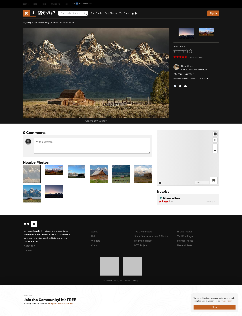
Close (214, 307)
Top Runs (124, 13)
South (71, 22)
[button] (174, 85)
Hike (44, 4)
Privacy (135, 280)
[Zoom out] (215, 150)
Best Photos (111, 13)
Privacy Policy (226, 301)
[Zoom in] (215, 146)
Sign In (213, 13)
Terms (127, 280)
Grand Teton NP (60, 22)
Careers (28, 250)
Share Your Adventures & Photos (151, 236)
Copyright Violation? (95, 120)
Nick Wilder (187, 66)
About (94, 231)
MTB (35, 4)
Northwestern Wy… (41, 22)
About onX (29, 245)
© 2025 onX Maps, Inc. (113, 280)
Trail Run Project (185, 236)
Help (93, 236)
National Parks (184, 245)
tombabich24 (184, 78)
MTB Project (140, 245)
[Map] (188, 157)
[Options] (213, 180)
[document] (215, 303)
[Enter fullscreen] (215, 134)
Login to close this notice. (61, 303)
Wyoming (27, 22)
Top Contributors (143, 231)
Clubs (94, 245)
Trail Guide (96, 13)
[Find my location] (215, 140)
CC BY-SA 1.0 (202, 78)
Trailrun (55, 4)
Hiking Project (184, 231)
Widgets (95, 240)
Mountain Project (143, 240)
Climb (26, 4)
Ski (66, 4)
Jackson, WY (203, 69)
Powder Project (185, 240)
